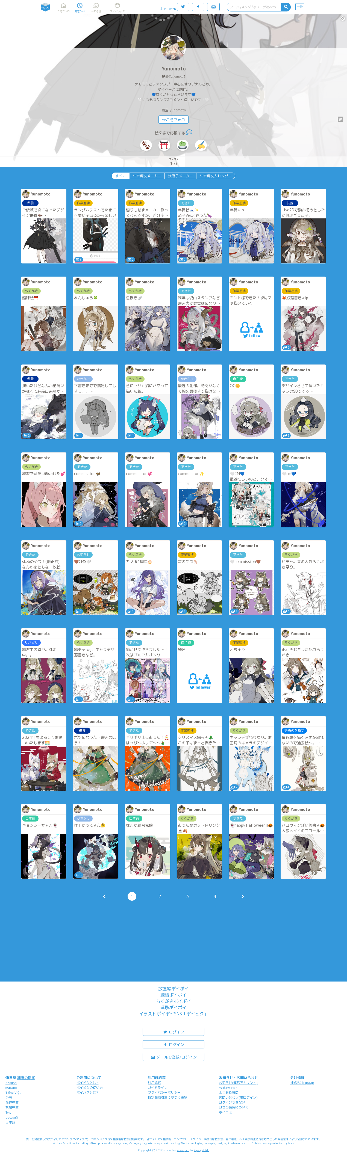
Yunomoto (173, 68)
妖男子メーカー (180, 175)
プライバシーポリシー (164, 1092)
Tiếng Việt (13, 1092)
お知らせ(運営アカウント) (238, 1082)
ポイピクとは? (87, 1082)
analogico (183, 1150)
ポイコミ (225, 1112)
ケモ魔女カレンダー (216, 175)
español (11, 1087)
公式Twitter (228, 1087)
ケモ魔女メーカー (147, 175)
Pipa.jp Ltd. (201, 1150)
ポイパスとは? (87, 1092)
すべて (120, 175)
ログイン (173, 1031)
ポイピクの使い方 (90, 1087)
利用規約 (154, 1082)
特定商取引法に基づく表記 (167, 1097)
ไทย (8, 1112)
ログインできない (232, 1102)
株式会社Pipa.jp (302, 1082)
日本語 (10, 1122)
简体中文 (12, 1102)
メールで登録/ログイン (174, 1056)
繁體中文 (12, 1107)
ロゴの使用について (233, 1107)
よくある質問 (229, 1092)
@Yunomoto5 (175, 76)
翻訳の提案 (26, 1077)
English (11, 1082)
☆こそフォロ (173, 119)
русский (11, 1117)
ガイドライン (157, 1087)
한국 (8, 1097)
